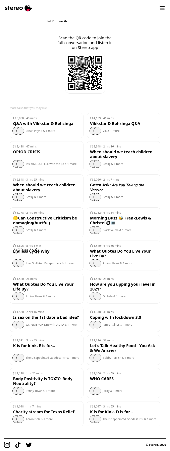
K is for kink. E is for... (34, 345)
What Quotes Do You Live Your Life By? (43, 287)
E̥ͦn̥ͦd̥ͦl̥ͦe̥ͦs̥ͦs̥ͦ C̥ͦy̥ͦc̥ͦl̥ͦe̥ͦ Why (31, 251)
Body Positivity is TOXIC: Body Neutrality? (42, 381)
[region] (85, 21)
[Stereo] (18, 8)
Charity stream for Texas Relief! (44, 411)
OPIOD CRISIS (26, 151)
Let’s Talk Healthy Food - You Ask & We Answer (122, 348)
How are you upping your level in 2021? (123, 287)
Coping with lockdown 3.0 (115, 317)
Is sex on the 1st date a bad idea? (46, 317)
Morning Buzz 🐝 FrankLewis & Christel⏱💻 (120, 220)
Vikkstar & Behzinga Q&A (115, 123)
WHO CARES (102, 378)
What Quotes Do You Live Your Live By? (120, 253)
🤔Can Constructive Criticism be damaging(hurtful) (45, 220)
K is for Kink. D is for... (111, 411)
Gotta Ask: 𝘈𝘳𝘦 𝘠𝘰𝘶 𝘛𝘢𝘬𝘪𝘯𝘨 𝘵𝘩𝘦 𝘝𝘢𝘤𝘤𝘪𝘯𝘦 (117, 187)
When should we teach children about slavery (121, 154)
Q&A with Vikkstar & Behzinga (43, 123)
